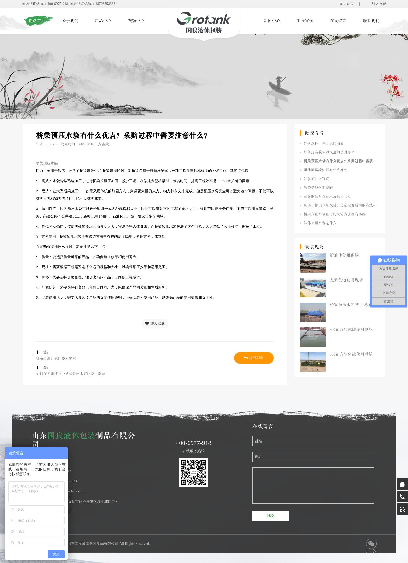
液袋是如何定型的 (318, 188)
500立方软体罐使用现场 (351, 354)
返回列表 (254, 358)
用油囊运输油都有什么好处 (325, 170)
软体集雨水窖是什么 (320, 223)
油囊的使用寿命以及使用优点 (327, 197)
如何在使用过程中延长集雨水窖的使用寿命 (70, 374)
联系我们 (371, 20)
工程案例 (305, 20)
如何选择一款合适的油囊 (324, 143)
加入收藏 (379, 4)
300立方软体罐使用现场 (351, 329)
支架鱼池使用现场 (346, 280)
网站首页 (37, 20)
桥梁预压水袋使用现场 (350, 305)
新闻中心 (272, 20)
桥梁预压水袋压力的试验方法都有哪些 (335, 214)
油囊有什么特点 (316, 179)
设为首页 (346, 4)
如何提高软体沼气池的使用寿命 (329, 152)
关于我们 (70, 20)
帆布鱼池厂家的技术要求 (56, 359)
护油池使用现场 (344, 255)
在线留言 (338, 20)
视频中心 (136, 20)
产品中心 (103, 20)
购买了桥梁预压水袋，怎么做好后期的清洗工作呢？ (342, 205)
